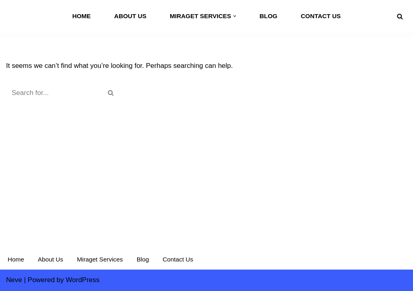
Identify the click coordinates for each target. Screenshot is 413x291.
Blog (268, 16)
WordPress (83, 280)
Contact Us (321, 16)
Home (81, 16)
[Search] (400, 16)
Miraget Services (100, 259)
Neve (14, 280)
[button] (234, 16)
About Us (130, 16)
